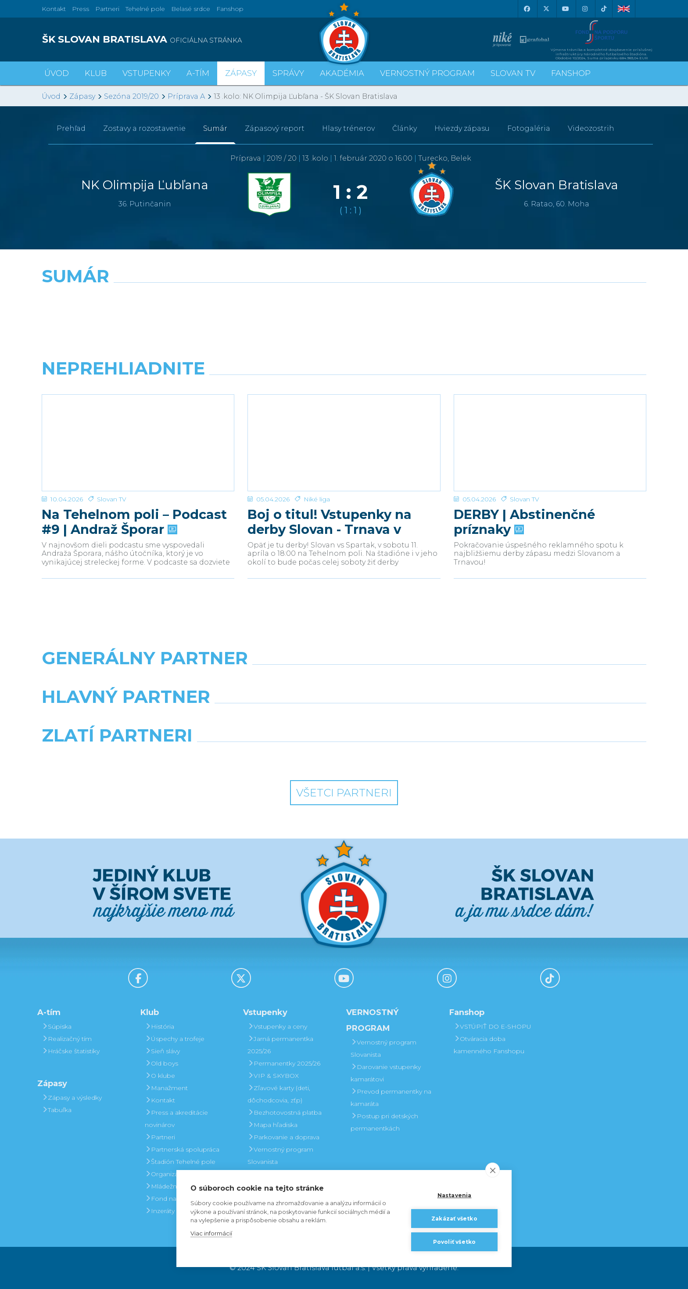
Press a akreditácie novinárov (176, 1119)
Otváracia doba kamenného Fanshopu (489, 1045)
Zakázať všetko (454, 1218)
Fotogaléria (528, 128)
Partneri (160, 1137)
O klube (160, 1076)
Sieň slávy (162, 1051)
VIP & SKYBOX (273, 1076)
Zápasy (82, 96)
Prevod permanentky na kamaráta (391, 1097)
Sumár (215, 128)
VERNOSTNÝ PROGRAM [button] (427, 73)
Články (404, 128)
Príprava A (186, 96)
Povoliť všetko (454, 1242)
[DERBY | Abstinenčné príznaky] (550, 427)
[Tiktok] (604, 9)
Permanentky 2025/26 (283, 1063)
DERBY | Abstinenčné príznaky (524, 492)
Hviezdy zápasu (462, 128)
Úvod (56, 73)
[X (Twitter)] (546, 9)
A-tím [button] (197, 73)
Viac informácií (211, 1233)
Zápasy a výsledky (72, 1098)
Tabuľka (57, 1110)
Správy (288, 73)
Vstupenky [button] (146, 73)
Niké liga (317, 469)
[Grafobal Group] (421, 758)
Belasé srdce (190, 9)
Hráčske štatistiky (71, 1051)
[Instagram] (584, 9)
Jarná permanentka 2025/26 (280, 1045)
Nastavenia (454, 1195)
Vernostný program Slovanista (280, 1155)
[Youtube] (565, 9)
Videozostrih (591, 128)
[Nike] (343, 680)
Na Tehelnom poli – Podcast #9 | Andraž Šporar (134, 492)
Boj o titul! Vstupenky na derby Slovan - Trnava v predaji (329, 492)
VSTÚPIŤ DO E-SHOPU (492, 1026)
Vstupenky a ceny (277, 1026)
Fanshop (230, 9)
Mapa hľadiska (272, 1125)
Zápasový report (275, 128)
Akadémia (342, 73)
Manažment (166, 1088)
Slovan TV (111, 469)
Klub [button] (96, 73)
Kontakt (160, 1100)
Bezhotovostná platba (284, 1112)
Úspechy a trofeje (174, 1039)
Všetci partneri (344, 792)
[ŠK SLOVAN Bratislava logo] (344, 33)
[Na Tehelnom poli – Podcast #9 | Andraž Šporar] (138, 427)
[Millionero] (421, 719)
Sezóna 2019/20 (131, 96)
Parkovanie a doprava (283, 1137)
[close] (492, 1170)
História (159, 1026)
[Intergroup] (266, 758)
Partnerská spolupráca (182, 1149)
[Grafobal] (266, 719)
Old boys (161, 1063)
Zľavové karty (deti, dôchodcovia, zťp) (278, 1094)
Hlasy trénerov (348, 128)
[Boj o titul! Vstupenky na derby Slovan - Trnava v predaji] (343, 427)
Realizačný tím (67, 1039)
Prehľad (71, 128)
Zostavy (144, 128)
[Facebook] (526, 9)
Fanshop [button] (571, 73)
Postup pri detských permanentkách (384, 1122)
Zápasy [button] (241, 73)
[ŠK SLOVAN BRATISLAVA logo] (189, 39)
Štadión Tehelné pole (180, 1162)
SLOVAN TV (513, 73)
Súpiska (57, 1026)
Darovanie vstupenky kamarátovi (386, 1073)
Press (80, 9)
